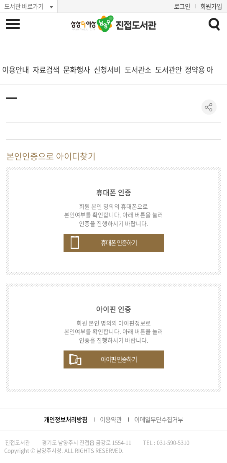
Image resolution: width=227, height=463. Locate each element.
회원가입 (211, 6)
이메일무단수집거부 (158, 419)
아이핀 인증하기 (119, 359)
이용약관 (111, 419)
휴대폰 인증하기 (119, 242)
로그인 (182, 6)
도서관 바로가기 (23, 6)
